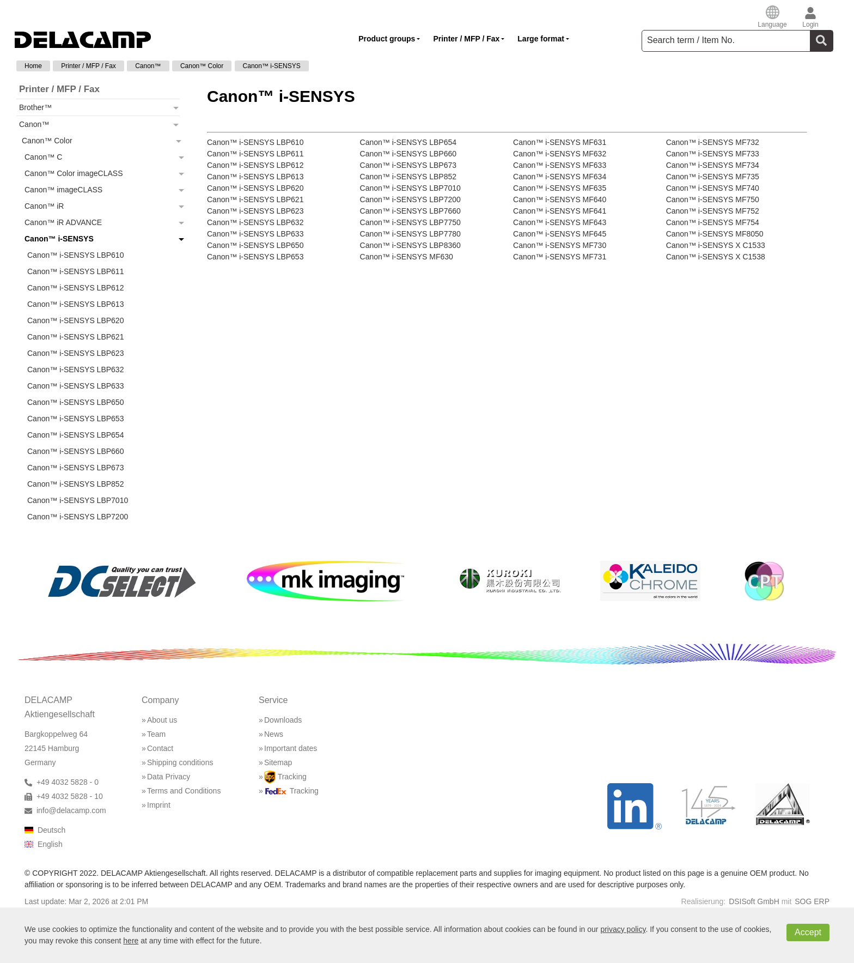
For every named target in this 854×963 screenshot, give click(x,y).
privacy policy (622, 929)
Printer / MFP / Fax (88, 66)
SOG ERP (812, 901)
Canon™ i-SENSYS (272, 66)
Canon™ (148, 66)
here (130, 940)
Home (33, 66)
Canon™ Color (201, 66)
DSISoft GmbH (754, 901)
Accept (808, 932)
